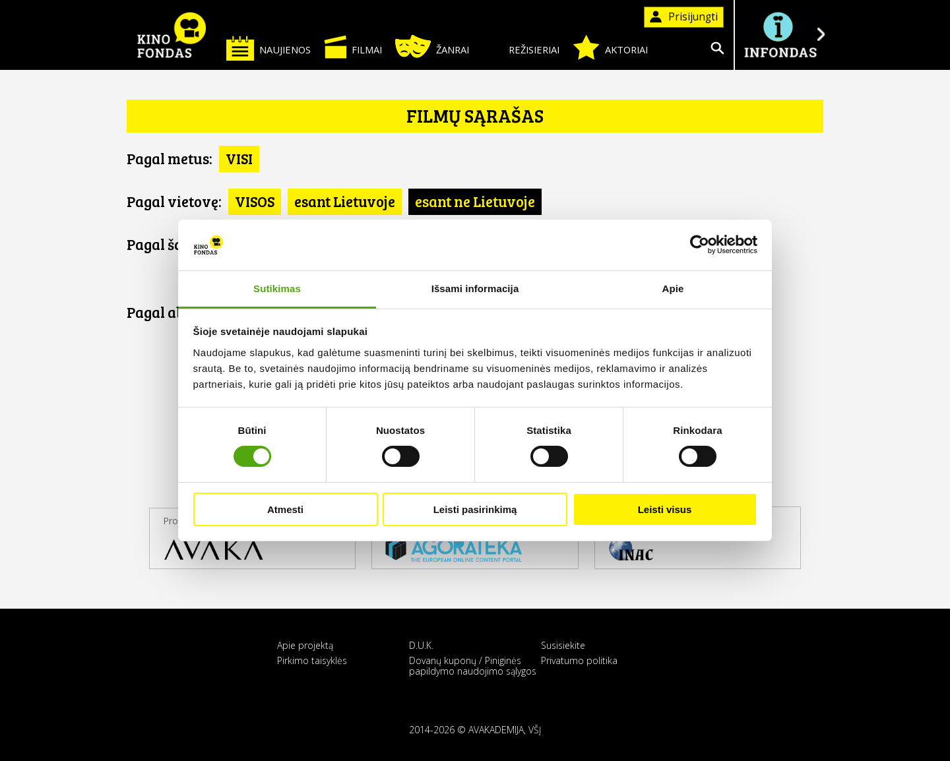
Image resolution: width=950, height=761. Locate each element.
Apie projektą (305, 645)
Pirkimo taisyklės (312, 660)
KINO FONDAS (171, 35)
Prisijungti (684, 17)
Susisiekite (563, 645)
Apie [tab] (673, 288)
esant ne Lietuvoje (475, 201)
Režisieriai (520, 47)
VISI (239, 158)
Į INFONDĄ (780, 34)
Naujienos (268, 48)
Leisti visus (665, 509)
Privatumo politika (579, 660)
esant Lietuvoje (344, 201)
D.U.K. (421, 645)
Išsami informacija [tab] (475, 288)
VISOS (254, 201)
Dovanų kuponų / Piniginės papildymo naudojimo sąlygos (472, 665)
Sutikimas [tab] (277, 288)
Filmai (353, 47)
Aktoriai (610, 47)
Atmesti (285, 509)
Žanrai (432, 46)
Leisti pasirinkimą (475, 509)
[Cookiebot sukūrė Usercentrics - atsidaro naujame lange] (699, 245)
